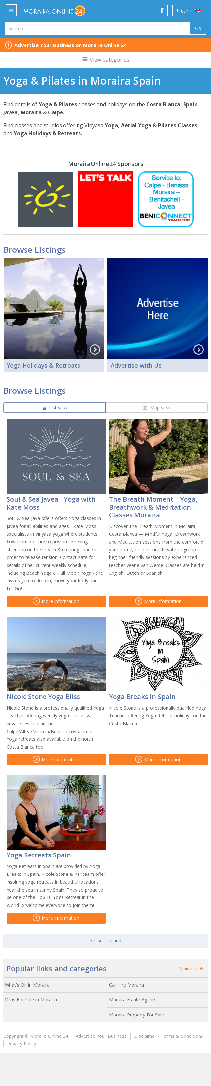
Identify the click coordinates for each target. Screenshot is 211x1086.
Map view (156, 407)
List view (54, 407)
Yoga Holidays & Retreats (43, 365)
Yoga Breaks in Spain (142, 696)
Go (198, 28)
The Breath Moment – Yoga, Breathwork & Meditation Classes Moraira (153, 507)
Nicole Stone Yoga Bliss (43, 696)
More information (56, 601)
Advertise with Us (136, 365)
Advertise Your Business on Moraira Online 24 (70, 45)
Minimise (191, 968)
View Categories (105, 59)
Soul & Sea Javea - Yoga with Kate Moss (51, 503)
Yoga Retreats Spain (39, 855)
